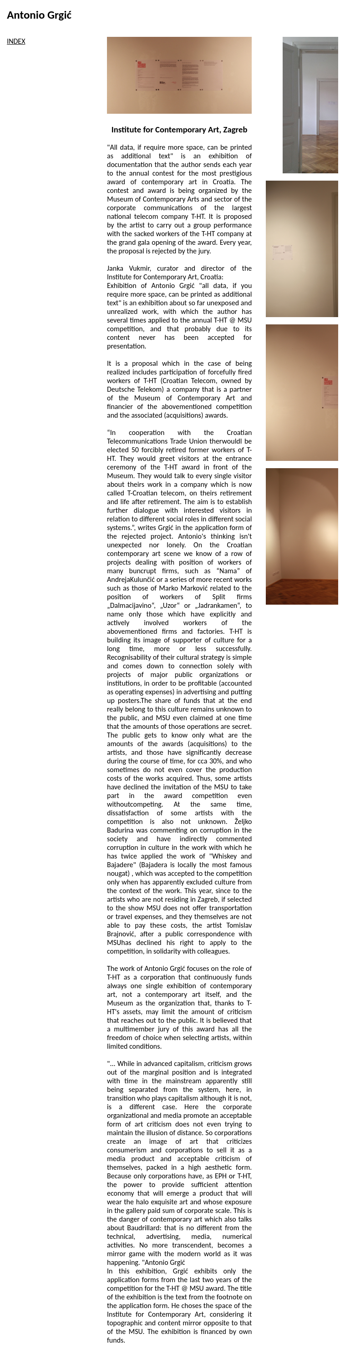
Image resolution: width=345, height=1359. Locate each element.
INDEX (16, 41)
